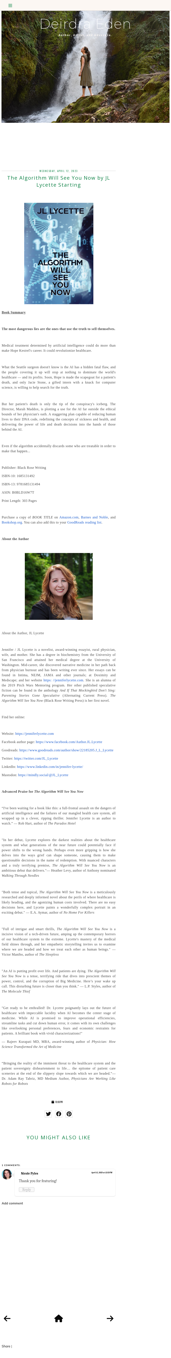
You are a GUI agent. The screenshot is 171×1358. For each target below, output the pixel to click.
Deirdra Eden (85, 23)
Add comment (12, 1203)
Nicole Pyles (29, 1173)
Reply (26, 1189)
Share (6, 1346)
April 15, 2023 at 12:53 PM (101, 1173)
